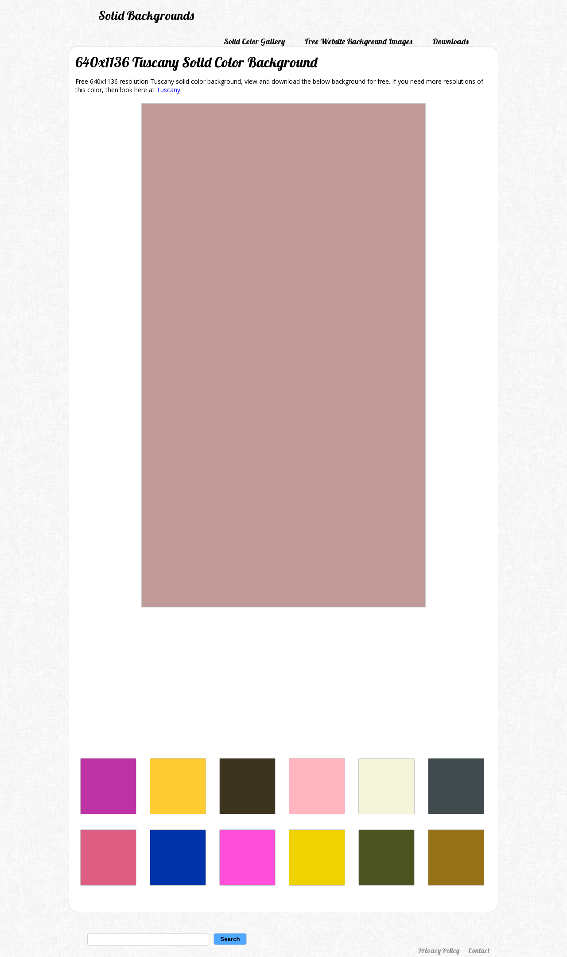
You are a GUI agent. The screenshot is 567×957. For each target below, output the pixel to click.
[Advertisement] (283, 685)
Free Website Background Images (358, 41)
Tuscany (168, 90)
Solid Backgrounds (146, 15)
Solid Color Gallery (254, 41)
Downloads (450, 41)
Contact (478, 950)
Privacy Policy (438, 950)
